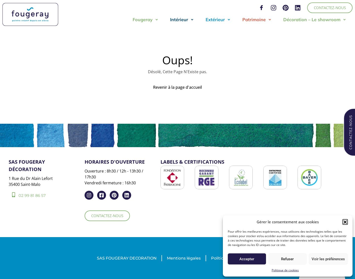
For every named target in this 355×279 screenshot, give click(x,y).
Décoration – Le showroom (314, 19)
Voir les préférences (328, 259)
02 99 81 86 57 (32, 195)
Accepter (246, 259)
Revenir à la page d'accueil (177, 87)
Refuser (287, 259)
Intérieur (182, 19)
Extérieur (218, 19)
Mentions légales (184, 258)
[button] (345, 221)
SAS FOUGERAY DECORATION (127, 258)
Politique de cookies (285, 270)
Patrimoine (256, 19)
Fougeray (145, 19)
